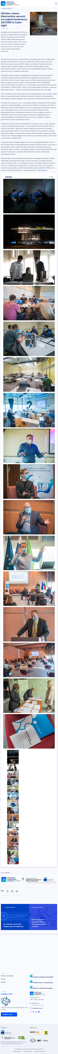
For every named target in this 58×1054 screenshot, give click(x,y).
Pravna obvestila (17, 1051)
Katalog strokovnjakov (7, 976)
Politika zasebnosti (27, 1051)
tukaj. (49, 90)
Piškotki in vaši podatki (39, 1051)
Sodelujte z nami (9, 1014)
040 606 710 (35, 1003)
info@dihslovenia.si (37, 1008)
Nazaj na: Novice (6, 8)
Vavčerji (3, 979)
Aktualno (3, 982)
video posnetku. (42, 170)
